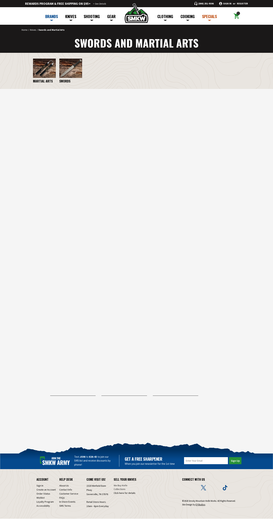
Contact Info (65, 494)
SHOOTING (92, 17)
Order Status (43, 498)
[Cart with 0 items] (236, 16)
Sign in (227, 3)
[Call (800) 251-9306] (204, 3)
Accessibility (43, 511)
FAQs (62, 503)
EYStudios (200, 509)
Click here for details (124, 498)
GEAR (111, 17)
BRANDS (51, 17)
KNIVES (70, 17)
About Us (64, 490)
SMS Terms (65, 511)
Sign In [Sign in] (39, 490)
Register (242, 3)
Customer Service (68, 498)
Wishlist (40, 503)
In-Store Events (67, 507)
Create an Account (46, 494)
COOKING (188, 17)
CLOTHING (165, 17)
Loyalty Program (45, 507)
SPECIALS (209, 17)
